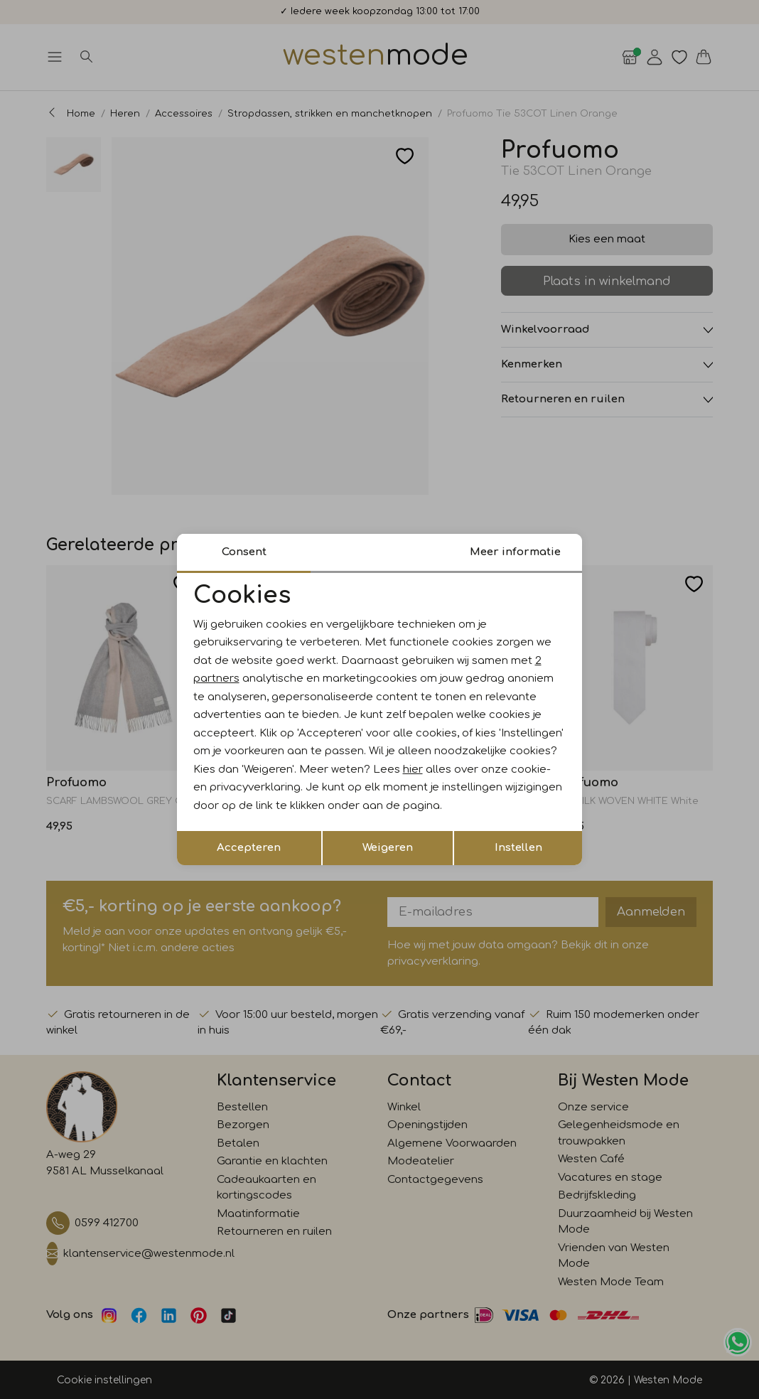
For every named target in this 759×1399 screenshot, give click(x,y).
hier (413, 769)
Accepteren (249, 848)
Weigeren (387, 848)
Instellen (518, 848)
